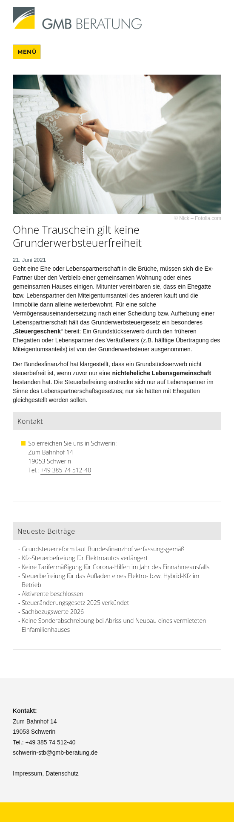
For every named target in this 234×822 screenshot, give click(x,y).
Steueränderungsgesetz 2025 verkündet (75, 603)
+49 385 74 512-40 (65, 470)
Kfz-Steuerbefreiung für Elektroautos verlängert (85, 558)
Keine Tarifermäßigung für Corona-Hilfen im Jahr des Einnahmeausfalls (115, 567)
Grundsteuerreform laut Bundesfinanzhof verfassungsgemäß (103, 549)
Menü (26, 51)
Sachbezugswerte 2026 (53, 612)
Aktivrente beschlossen (52, 594)
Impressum (27, 773)
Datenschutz (62, 773)
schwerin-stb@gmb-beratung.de (55, 752)
